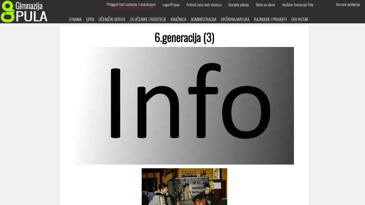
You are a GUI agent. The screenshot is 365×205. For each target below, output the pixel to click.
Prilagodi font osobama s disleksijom (131, 4)
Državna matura (235, 19)
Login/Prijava (171, 4)
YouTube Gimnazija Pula (297, 4)
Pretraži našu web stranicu (204, 4)
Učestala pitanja (238, 4)
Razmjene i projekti (270, 19)
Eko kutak (299, 19)
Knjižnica (178, 19)
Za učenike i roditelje (148, 19)
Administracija (203, 19)
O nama (75, 19)
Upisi (90, 19)
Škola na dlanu (265, 4)
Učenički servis (112, 19)
